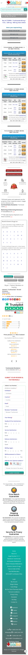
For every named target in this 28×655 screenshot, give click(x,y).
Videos (20, 280)
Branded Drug (22, 73)
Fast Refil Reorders (14, 571)
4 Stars (4, 324)
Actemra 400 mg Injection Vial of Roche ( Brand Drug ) (14, 137)
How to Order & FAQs (14, 569)
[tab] (8, 276)
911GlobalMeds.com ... (12, 210)
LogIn (14, 579)
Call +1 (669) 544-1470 (14, 629)
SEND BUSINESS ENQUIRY (14, 174)
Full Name (8, 390)
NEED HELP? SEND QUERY (14, 171)
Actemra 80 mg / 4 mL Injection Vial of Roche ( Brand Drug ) (14, 53)
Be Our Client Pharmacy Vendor (14, 589)
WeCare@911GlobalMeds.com (14, 638)
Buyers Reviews (8, 276)
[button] (14, 431)
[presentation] (12, 359)
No (5, 451)
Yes (21, 451)
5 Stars (4, 322)
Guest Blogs (14, 587)
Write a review (6, 293)
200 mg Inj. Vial (14, 34)
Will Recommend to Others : (13, 454)
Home (3, 14)
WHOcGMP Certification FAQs (14, 574)
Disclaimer (14, 597)
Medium (14, 621)
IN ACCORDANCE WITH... (13, 369)
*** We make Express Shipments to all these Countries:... (12, 215)
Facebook (14, 607)
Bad (6, 424)
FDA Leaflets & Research (10, 280)
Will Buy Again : (9, 448)
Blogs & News (14, 584)
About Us (14, 553)
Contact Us (14, 602)
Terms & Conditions (14, 592)
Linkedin (14, 613)
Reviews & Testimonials (14, 559)
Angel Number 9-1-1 (14, 556)
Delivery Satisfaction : (11, 439)
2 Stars (4, 328)
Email (6, 403)
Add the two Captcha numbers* (14, 460)
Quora (14, 624)
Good (6, 426)
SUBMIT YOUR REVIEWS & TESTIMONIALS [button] (14, 379)
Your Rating (8, 417)
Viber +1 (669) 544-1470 (14, 635)
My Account (14, 582)
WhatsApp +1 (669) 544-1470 (14, 632)
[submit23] (25, 9)
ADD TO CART (23, 63)
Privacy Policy (14, 594)
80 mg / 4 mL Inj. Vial (14, 30)
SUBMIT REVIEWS (14, 473)
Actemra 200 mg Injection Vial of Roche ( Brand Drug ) (14, 95)
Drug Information (19, 276)
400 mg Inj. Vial (14, 37)
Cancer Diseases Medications (14, 564)
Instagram (14, 616)
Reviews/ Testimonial (11, 410)
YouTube (14, 618)
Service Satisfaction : (11, 430)
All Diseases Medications (14, 561)
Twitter (14, 610)
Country (7, 397)
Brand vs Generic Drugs (14, 566)
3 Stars (4, 326)
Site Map (14, 599)
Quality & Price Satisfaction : (13, 421)
